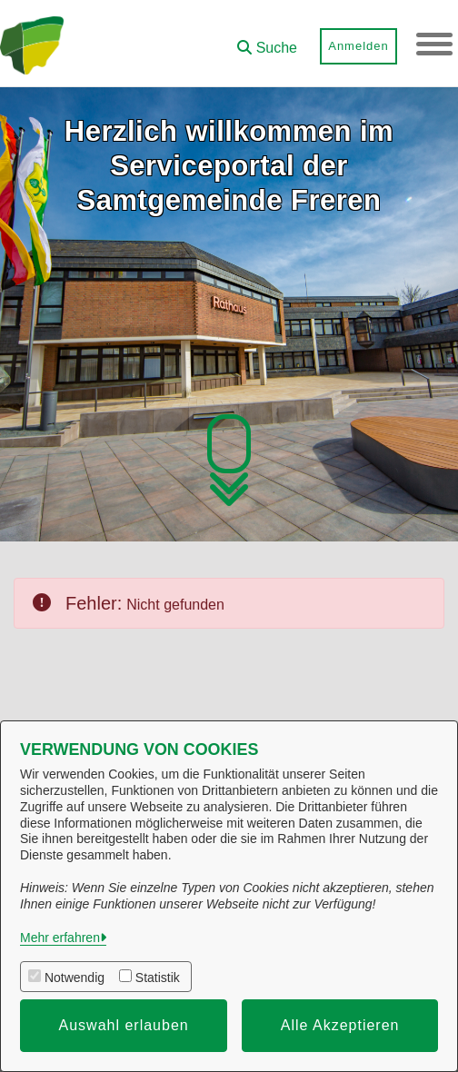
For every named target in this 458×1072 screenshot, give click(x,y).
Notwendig (75, 977)
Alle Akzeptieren (340, 1025)
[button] (267, 41)
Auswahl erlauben (124, 1025)
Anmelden (358, 46)
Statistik (157, 977)
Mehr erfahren (60, 937)
